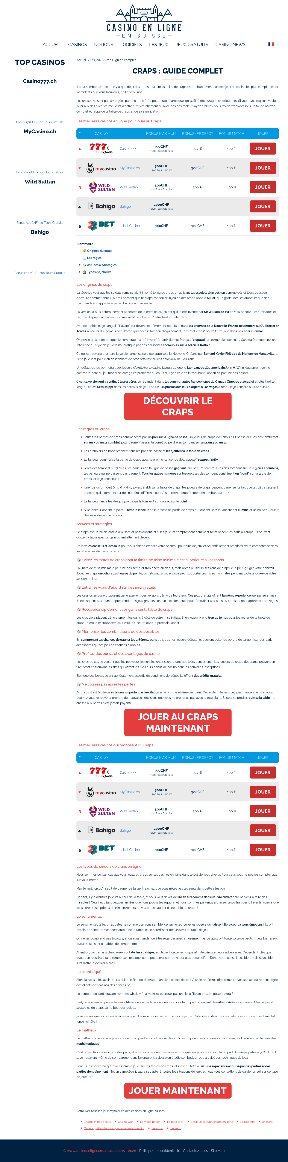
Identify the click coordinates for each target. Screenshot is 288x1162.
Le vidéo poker (150, 1121)
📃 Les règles (92, 258)
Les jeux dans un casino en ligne (212, 1121)
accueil (52, 44)
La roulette (247, 1121)
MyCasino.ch (130, 168)
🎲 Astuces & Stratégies (100, 265)
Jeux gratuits (192, 44)
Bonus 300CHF (39, 172)
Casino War (125, 1121)
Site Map (218, 1151)
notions (103, 44)
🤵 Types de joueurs (97, 272)
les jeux (158, 44)
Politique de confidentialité (159, 1151)
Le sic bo (157, 1128)
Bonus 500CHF (40, 222)
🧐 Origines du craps (97, 251)
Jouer (263, 148)
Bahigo (125, 206)
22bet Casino (130, 226)
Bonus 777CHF (40, 122)
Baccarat (267, 1121)
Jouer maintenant (178, 1090)
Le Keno (175, 1128)
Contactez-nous (195, 1151)
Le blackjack (175, 1121)
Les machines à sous (97, 1121)
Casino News (230, 44)
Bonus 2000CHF (40, 273)
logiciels (131, 44)
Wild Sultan (129, 187)
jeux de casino (235, 87)
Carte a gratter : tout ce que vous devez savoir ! (114, 1128)
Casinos (77, 44)
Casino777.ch (130, 149)
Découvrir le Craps (178, 406)
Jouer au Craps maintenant (178, 722)
